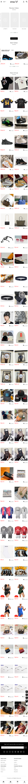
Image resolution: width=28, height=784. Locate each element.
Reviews (15, 764)
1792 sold (10, 696)
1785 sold (24, 599)
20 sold (11, 384)
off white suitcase (4, 28)
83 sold (11, 579)
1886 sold (10, 599)
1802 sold (24, 657)
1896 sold (10, 618)
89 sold (25, 130)
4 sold (25, 91)
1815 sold (24, 521)
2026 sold (25, 64)
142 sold (25, 638)
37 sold (25, 267)
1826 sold (10, 657)
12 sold (11, 403)
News (2, 771)
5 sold (11, 91)
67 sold (25, 403)
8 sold (11, 208)
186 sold (11, 345)
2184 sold (11, 64)
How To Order (3, 764)
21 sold (11, 228)
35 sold (25, 501)
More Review (14, 38)
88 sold (25, 306)
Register (15, 760)
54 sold (11, 501)
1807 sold (10, 540)
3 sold (25, 169)
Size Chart (3, 762)
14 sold (11, 482)
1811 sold (24, 540)
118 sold (11, 306)
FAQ (15, 768)
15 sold (25, 111)
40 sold (25, 482)
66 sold (11, 325)
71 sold (25, 423)
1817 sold (10, 521)
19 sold (11, 286)
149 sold (11, 638)
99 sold (25, 560)
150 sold (25, 325)
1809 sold (10, 677)
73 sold (25, 579)
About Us (3, 768)
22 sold (11, 150)
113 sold (25, 345)
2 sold (11, 169)
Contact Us (3, 769)
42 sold (11, 423)
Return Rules (3, 760)
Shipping (16, 769)
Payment (16, 771)
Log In (15, 762)
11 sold (25, 716)
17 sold (11, 130)
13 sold (11, 111)
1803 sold (24, 677)
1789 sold (24, 618)
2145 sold (10, 247)
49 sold (11, 267)
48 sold (25, 247)
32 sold (25, 150)
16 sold (11, 443)
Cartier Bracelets (23, 28)
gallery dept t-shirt (14, 28)
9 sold (25, 208)
